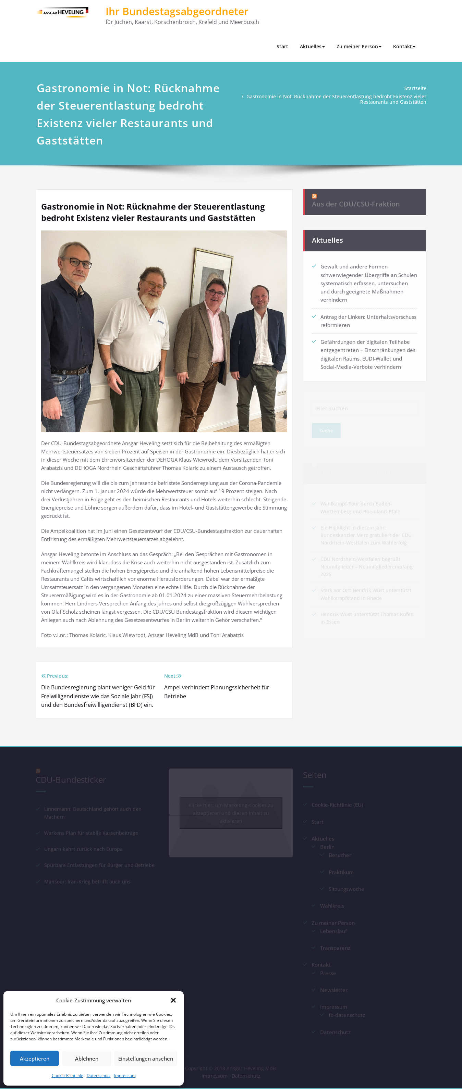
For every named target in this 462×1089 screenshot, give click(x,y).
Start (282, 46)
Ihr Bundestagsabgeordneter (177, 11)
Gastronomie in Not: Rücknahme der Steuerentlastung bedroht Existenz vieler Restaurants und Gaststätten (341, 99)
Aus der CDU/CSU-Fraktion (356, 199)
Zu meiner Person (359, 46)
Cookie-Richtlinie (67, 1075)
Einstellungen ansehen (145, 1058)
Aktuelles (312, 46)
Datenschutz (99, 1075)
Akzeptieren (34, 1058)
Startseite (417, 88)
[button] (173, 1000)
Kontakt (404, 46)
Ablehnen (86, 1058)
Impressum (125, 1075)
